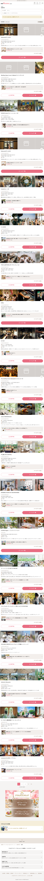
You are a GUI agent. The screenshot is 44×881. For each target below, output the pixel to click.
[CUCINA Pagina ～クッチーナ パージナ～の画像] (22, 523)
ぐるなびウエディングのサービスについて (19, 875)
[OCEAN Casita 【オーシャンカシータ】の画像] (22, 105)
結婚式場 (18, 844)
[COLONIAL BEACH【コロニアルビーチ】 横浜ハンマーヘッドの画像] (22, 636)
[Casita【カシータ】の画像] (22, 181)
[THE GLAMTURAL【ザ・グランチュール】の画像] (22, 257)
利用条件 (11, 873)
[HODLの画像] (22, 295)
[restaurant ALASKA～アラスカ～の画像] (22, 750)
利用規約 (7, 873)
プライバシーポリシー (18, 873)
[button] (22, 852)
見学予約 (11, 95)
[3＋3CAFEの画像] (22, 219)
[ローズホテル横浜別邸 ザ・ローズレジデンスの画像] (22, 712)
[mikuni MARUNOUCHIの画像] (22, 409)
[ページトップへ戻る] (22, 840)
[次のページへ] (28, 784)
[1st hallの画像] (22, 333)
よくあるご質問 (29, 875)
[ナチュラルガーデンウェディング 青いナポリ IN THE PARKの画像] (22, 598)
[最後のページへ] (31, 784)
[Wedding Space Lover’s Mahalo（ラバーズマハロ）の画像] (22, 67)
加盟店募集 (40, 873)
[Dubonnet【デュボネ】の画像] (22, 29)
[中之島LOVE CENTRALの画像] (22, 447)
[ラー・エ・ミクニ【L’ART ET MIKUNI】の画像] (22, 561)
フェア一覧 (22, 57)
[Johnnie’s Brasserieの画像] (22, 674)
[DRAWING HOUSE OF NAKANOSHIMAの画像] (22, 485)
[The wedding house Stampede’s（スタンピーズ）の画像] (22, 371)
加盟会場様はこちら (33, 873)
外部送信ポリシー (26, 873)
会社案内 (3, 873)
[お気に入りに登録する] (41, 35)
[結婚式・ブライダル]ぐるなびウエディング (8, 844)
